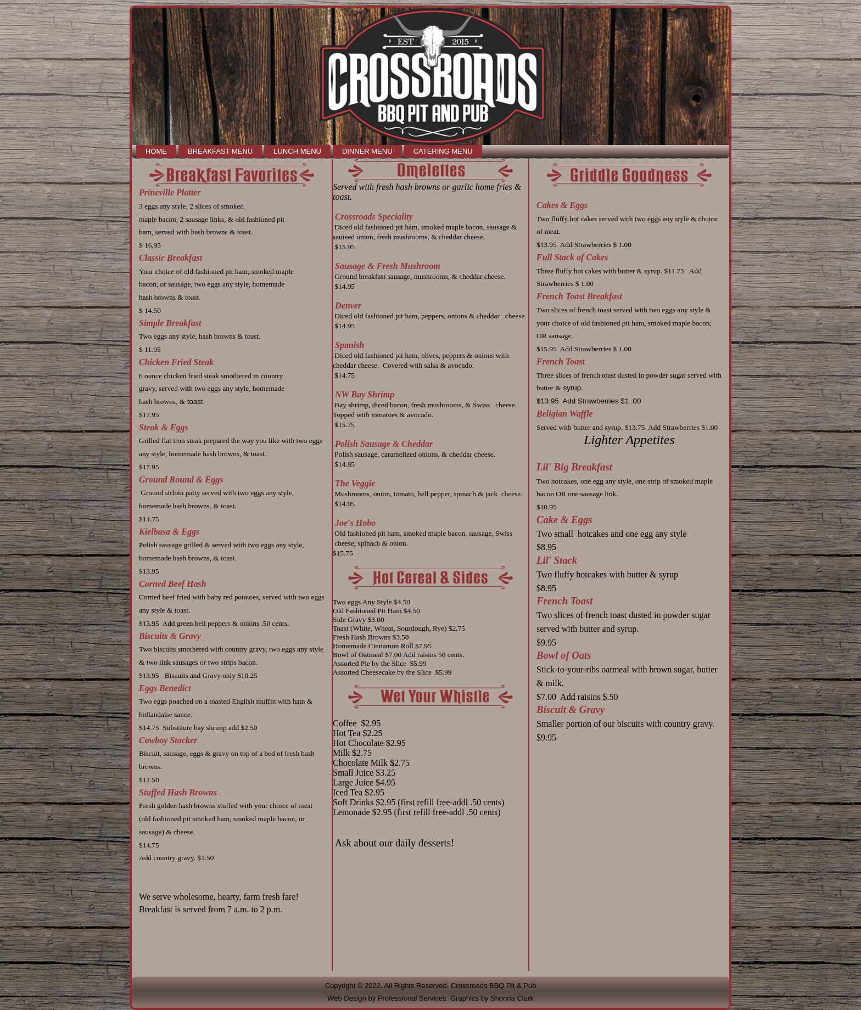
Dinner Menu (367, 151)
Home (156, 151)
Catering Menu (443, 151)
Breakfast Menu (220, 151)
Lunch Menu (297, 151)
